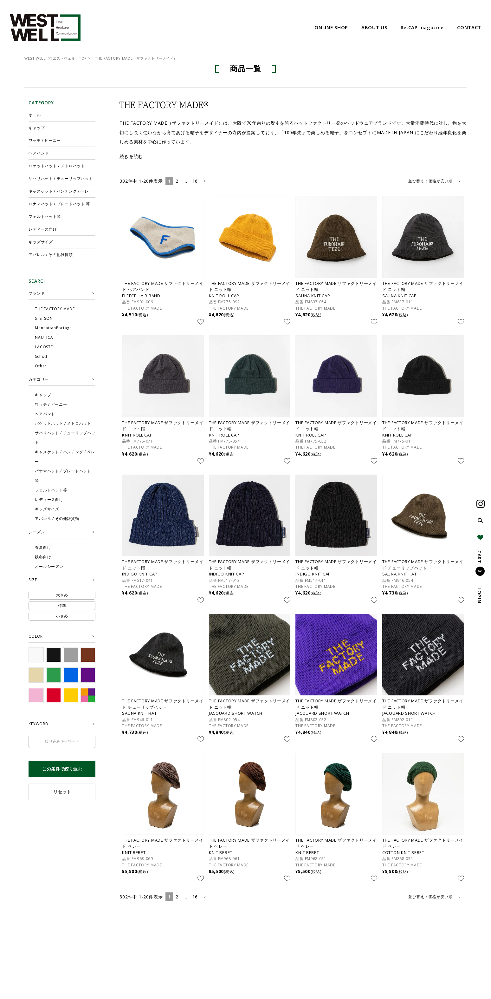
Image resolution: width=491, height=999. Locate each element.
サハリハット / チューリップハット (61, 178)
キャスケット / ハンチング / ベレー (61, 191)
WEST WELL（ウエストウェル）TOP (55, 58)
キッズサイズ (41, 242)
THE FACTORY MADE (142, 308)
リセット (62, 792)
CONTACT (469, 27)
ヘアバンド (39, 153)
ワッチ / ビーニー (45, 140)
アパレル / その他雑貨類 (51, 254)
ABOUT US (374, 27)
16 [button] (195, 181)
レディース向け (43, 229)
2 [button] (177, 181)
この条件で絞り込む (62, 769)
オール (35, 115)
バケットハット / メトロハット (57, 165)
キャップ (37, 127)
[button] (204, 181)
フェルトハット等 (45, 216)
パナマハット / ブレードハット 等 (59, 204)
